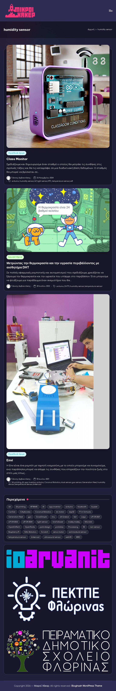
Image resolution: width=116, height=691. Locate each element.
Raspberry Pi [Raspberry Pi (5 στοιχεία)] (13, 532)
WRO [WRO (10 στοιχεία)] (78, 537)
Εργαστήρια (15, 257)
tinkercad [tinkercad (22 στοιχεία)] (35, 537)
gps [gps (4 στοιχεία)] (29, 517)
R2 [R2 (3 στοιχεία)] (84, 527)
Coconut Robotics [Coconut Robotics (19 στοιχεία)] (43, 512)
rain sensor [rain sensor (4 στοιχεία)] (95, 527)
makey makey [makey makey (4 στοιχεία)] (74, 522)
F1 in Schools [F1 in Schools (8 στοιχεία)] (85, 512)
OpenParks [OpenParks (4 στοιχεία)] (30, 527)
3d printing (16, 482)
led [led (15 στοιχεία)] (75, 517)
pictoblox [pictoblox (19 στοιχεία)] (59, 527)
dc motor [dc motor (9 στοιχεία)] (60, 512)
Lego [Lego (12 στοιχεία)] (83, 517)
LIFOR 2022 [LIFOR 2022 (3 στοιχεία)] (13, 522)
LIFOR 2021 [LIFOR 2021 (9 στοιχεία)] (95, 517)
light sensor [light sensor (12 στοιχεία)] (42, 522)
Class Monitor (17, 159)
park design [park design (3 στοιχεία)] (45, 527)
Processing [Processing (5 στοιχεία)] (73, 527)
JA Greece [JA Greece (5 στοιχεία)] (64, 517)
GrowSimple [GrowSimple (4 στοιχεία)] (41, 517)
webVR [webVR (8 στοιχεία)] (68, 537)
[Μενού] (110, 10)
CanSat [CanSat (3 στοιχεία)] (11, 512)
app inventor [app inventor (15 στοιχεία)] (55, 507)
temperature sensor (60, 181)
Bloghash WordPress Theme (86, 686)
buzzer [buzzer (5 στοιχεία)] (94, 507)
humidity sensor (27, 181)
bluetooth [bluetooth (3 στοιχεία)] (82, 507)
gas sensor (76, 482)
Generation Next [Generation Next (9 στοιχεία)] (15, 517)
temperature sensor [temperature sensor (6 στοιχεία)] (17, 537)
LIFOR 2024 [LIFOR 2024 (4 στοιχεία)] (27, 522)
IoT (35, 181)
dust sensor (66, 482)
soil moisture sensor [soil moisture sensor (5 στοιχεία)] (78, 532)
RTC (49, 181)
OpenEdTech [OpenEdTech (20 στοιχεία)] (14, 527)
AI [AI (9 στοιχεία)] (43, 507)
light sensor (42, 181)
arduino (15, 181)
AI (23, 482)
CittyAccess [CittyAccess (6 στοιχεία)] (25, 512)
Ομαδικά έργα (16, 153)
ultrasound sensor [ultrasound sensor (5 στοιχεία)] (52, 537)
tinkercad (37, 484)
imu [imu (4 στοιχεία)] (53, 517)
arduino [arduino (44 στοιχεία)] (69, 507)
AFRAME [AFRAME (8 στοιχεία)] (34, 507)
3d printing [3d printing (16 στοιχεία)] (21, 507)
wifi (71, 181)
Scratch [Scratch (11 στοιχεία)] (44, 532)
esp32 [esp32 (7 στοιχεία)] (71, 512)
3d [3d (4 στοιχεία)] (9, 507)
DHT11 (66, 286)
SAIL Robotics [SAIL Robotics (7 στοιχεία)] (30, 532)
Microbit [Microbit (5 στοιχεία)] (88, 522)
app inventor (30, 482)
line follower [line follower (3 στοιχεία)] (58, 522)
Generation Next (89, 482)
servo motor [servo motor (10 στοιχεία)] (58, 532)
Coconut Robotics (52, 482)
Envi (9, 460)
